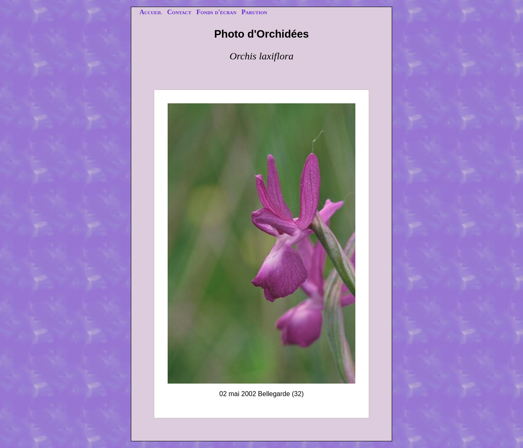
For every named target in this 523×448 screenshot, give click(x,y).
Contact (179, 11)
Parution (254, 11)
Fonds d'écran (216, 11)
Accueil (150, 11)
